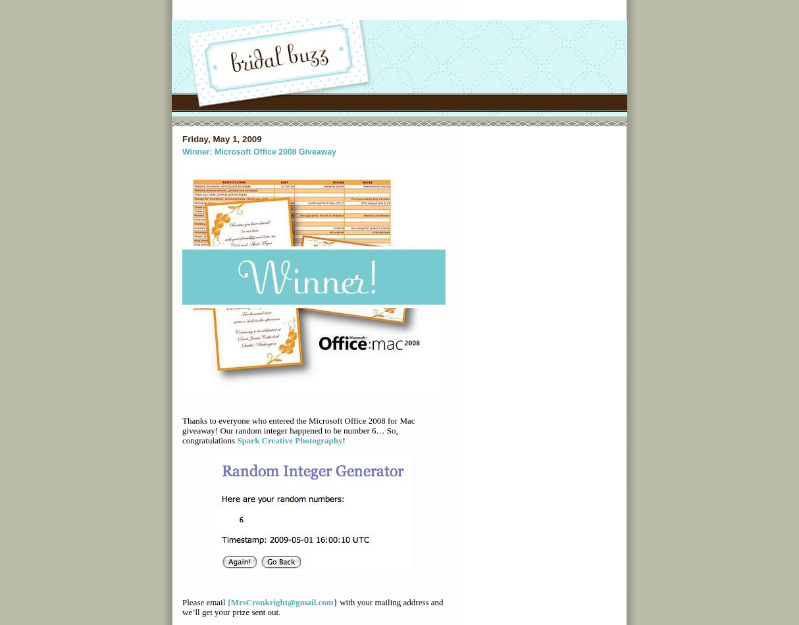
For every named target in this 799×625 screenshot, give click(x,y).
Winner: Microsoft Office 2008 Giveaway (259, 152)
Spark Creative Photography (289, 440)
